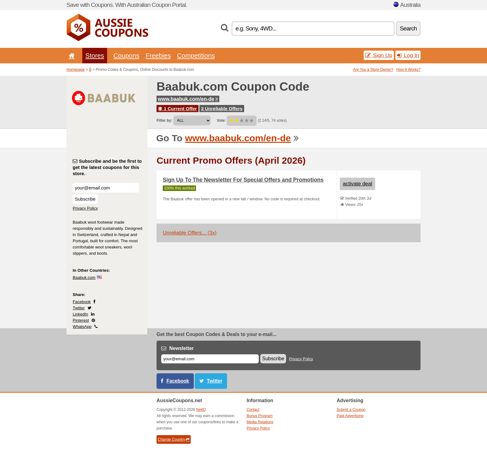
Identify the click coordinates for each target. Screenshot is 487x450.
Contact (253, 409)
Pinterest (81, 320)
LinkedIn (80, 314)
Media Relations (260, 422)
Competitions (196, 55)
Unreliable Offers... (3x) (189, 233)
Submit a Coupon (351, 409)
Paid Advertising (350, 416)
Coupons (126, 55)
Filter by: (164, 120)
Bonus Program (259, 416)
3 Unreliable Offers (221, 108)
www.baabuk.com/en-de (188, 99)
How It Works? (408, 69)
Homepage (75, 69)
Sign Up (378, 55)
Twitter (79, 308)
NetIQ (201, 409)
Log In (408, 55)
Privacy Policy (85, 208)
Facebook (82, 301)
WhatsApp (82, 326)
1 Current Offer (177, 108)
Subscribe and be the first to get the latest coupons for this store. (107, 167)
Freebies (158, 55)
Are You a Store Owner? (373, 69)
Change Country (173, 439)
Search (408, 28)
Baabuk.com (84, 277)
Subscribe (85, 199)
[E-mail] (210, 358)
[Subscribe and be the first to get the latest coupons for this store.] (106, 188)
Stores (94, 55)
